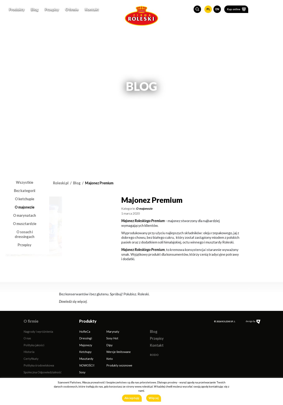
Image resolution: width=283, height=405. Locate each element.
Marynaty (112, 331)
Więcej (154, 398)
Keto (109, 358)
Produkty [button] (17, 9)
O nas (27, 338)
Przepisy (52, 9)
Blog (35, 9)
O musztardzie (24, 223)
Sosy (82, 372)
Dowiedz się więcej (73, 301)
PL (208, 9)
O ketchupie (24, 199)
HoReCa (84, 331)
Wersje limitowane (118, 352)
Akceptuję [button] (131, 398)
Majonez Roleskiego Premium (143, 221)
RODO (154, 354)
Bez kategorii (24, 190)
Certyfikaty (31, 358)
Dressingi (85, 338)
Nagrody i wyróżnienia (38, 331)
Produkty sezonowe (119, 365)
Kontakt (92, 9)
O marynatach (24, 215)
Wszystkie (24, 182)
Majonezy (85, 345)
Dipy (109, 345)
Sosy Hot (112, 338)
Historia (29, 352)
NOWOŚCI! (87, 365)
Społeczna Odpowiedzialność (43, 372)
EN (217, 9)
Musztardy (86, 358)
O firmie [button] (72, 9)
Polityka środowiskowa (39, 365)
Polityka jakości (34, 345)
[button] (197, 9)
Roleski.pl (61, 183)
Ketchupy (85, 352)
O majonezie (24, 207)
